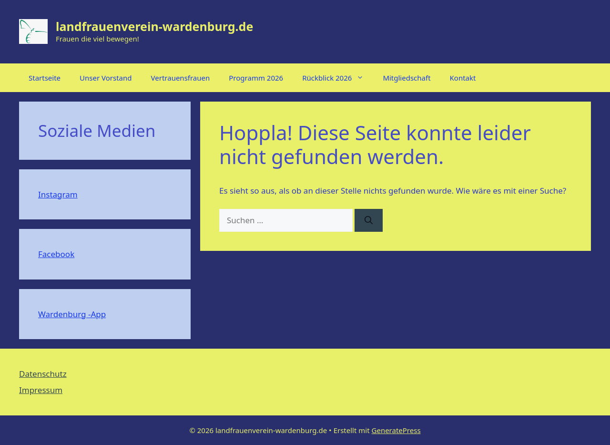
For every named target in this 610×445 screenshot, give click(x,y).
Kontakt (463, 78)
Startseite (45, 78)
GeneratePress (396, 430)
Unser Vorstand (106, 78)
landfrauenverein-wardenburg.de (154, 26)
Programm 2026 (256, 78)
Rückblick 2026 (337, 77)
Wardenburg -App (72, 314)
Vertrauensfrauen (180, 78)
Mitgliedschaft (406, 78)
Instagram (58, 194)
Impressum (40, 389)
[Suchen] (369, 220)
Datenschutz (43, 373)
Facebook (56, 253)
